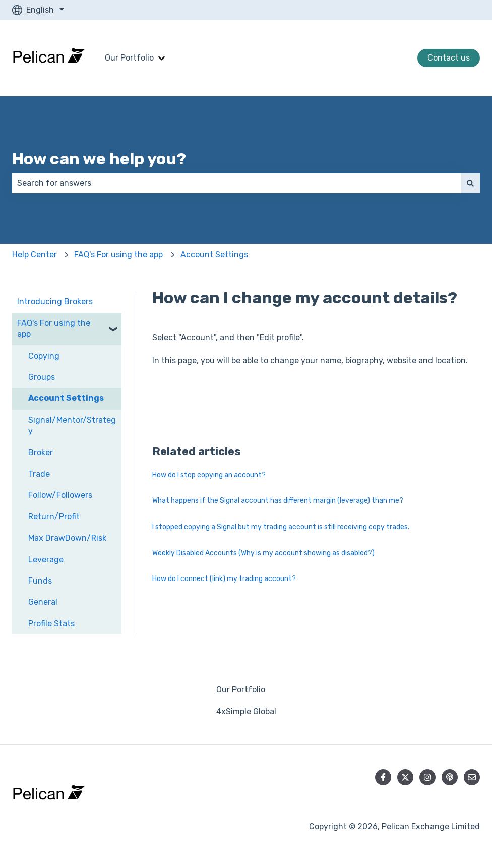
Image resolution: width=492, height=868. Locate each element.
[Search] (470, 183)
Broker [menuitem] (40, 452)
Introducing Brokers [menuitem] (55, 301)
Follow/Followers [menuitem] (60, 495)
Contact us (448, 58)
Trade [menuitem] (39, 474)
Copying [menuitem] (43, 356)
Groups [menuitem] (41, 377)
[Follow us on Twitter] (405, 777)
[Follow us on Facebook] (383, 777)
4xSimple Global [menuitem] (246, 711)
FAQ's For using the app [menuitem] (53, 328)
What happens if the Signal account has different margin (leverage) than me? (277, 500)
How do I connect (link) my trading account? (224, 578)
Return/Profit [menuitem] (54, 517)
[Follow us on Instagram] (427, 777)
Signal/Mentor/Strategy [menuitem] (72, 425)
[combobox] (236, 183)
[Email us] (472, 777)
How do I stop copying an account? (209, 475)
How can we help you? (99, 158)
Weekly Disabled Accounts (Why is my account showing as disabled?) (263, 553)
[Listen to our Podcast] (450, 777)
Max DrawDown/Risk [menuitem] (67, 538)
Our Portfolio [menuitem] (240, 690)
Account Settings (214, 254)
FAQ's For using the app (118, 254)
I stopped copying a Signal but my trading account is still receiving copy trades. (280, 527)
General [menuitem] (42, 602)
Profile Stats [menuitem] (51, 623)
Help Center (34, 254)
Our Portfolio (129, 58)
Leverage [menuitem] (46, 559)
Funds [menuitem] (40, 581)
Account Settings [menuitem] (66, 398)
